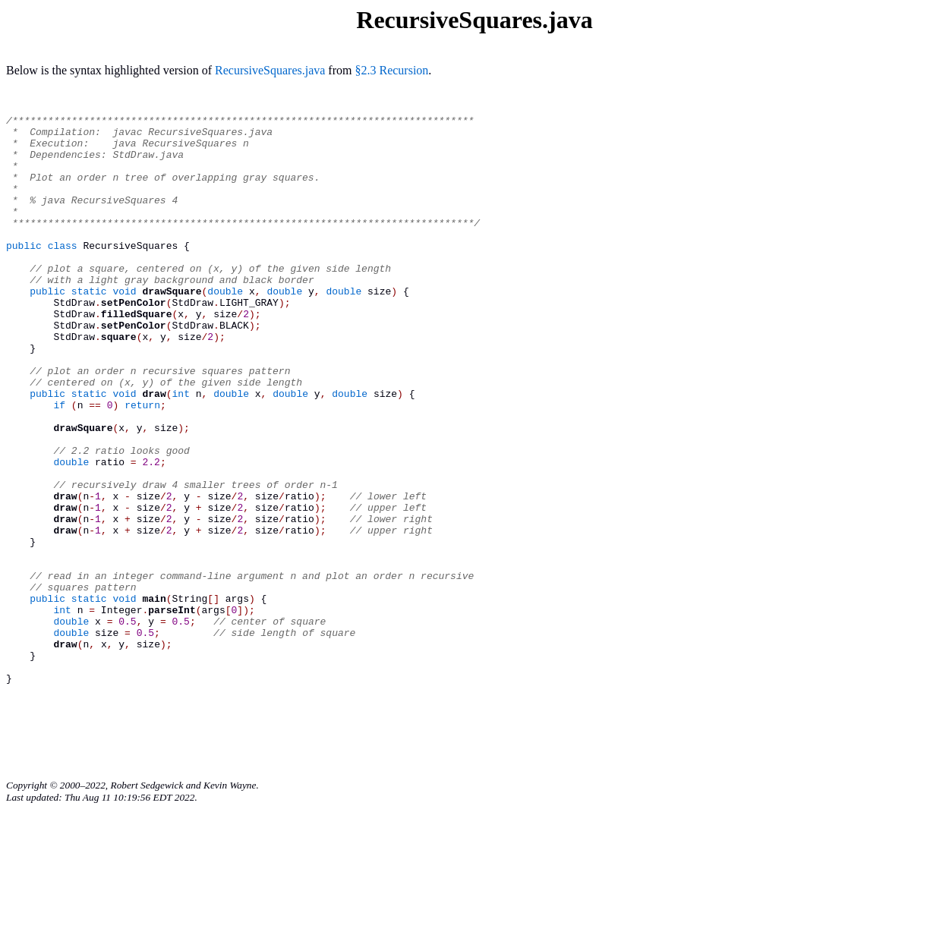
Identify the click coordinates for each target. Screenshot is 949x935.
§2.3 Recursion (391, 70)
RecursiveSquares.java (270, 70)
